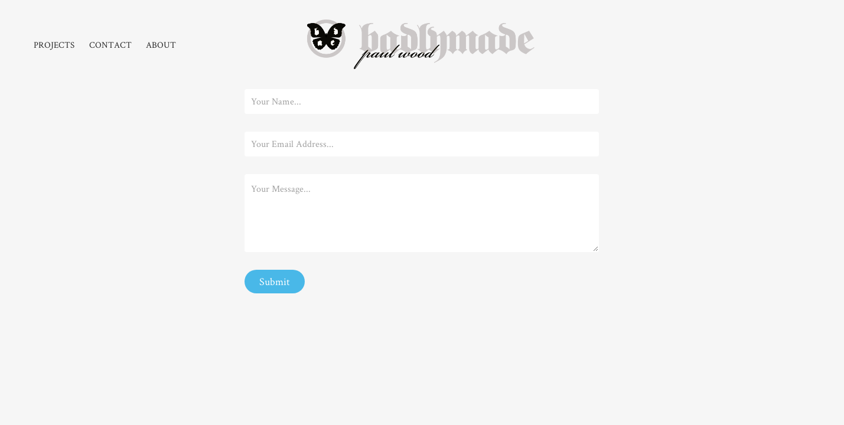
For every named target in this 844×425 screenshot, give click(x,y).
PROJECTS (54, 44)
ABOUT (161, 44)
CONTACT (110, 44)
